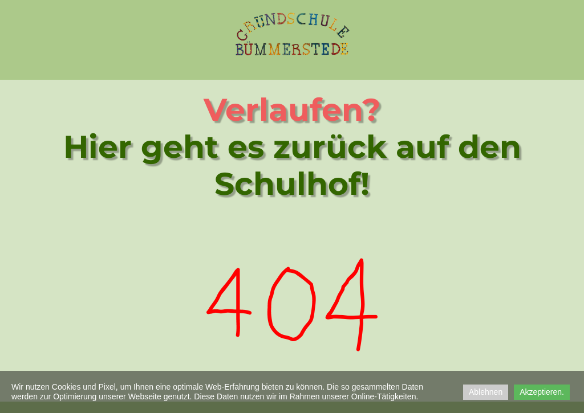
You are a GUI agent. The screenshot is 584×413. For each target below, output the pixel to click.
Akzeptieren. (542, 391)
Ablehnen (485, 391)
